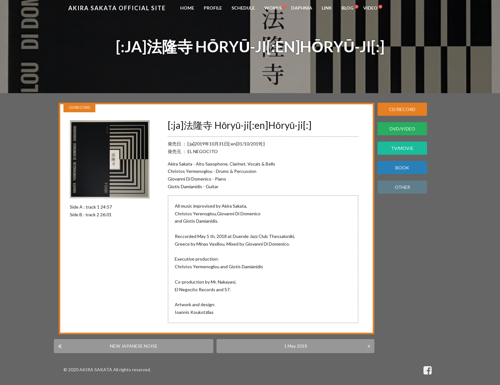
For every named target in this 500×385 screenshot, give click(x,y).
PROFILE (213, 8)
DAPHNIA (301, 8)
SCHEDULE (243, 8)
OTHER (402, 187)
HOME (187, 8)
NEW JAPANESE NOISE (134, 345)
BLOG (348, 8)
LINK (327, 8)
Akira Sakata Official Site (117, 7)
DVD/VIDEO (402, 128)
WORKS (273, 8)
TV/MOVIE (402, 148)
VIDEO (370, 8)
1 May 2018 (295, 345)
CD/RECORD (402, 109)
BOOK (402, 167)
